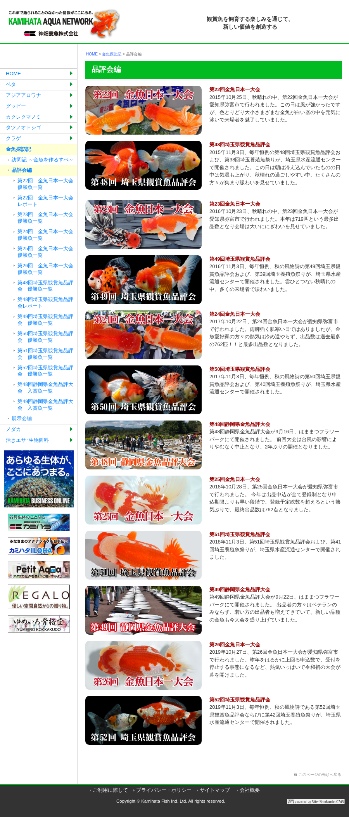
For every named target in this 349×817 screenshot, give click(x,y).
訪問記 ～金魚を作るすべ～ (43, 160)
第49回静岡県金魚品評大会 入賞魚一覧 (45, 404)
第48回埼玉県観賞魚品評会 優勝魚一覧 (45, 286)
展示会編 (22, 418)
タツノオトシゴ (23, 127)
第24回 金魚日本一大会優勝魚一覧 (45, 234)
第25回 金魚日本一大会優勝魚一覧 (45, 252)
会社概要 (250, 790)
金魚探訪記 (18, 149)
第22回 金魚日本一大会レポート (45, 201)
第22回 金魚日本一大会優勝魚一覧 (45, 184)
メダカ (13, 429)
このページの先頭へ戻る (320, 774)
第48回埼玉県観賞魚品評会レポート (45, 302)
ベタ (11, 84)
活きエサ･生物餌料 (27, 440)
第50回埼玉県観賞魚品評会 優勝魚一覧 (45, 337)
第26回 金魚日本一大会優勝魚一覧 (45, 269)
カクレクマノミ (23, 117)
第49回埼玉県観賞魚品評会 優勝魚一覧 (45, 319)
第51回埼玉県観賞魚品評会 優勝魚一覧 (45, 354)
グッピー (16, 106)
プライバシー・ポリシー (164, 790)
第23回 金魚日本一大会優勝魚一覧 (45, 217)
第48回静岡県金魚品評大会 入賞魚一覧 (45, 387)
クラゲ (13, 138)
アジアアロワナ (23, 95)
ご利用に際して (110, 790)
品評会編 (22, 170)
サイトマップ (215, 790)
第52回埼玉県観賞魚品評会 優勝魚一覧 (45, 371)
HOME (13, 73)
